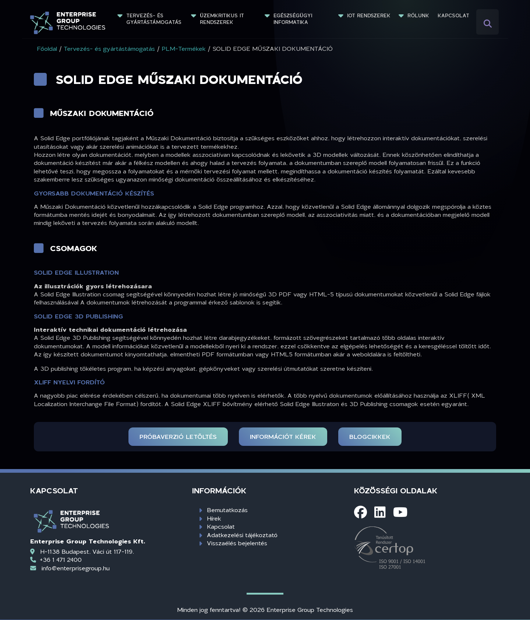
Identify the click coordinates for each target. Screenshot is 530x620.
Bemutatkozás (227, 509)
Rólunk (418, 15)
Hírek (214, 518)
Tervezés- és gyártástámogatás (153, 19)
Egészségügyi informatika (293, 19)
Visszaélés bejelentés (237, 543)
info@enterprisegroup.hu (76, 568)
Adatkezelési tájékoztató (242, 534)
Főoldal (47, 48)
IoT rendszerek (369, 15)
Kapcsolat (453, 15)
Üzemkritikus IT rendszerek (223, 19)
